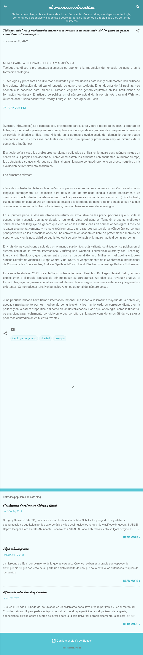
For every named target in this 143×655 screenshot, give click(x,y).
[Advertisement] (71, 456)
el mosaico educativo (71, 7)
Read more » (131, 537)
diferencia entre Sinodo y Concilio (24, 592)
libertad (45, 338)
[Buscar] (138, 7)
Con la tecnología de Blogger (71, 640)
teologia (60, 338)
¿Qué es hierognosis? (16, 549)
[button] (138, 31)
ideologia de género (24, 338)
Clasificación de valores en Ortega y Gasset (30, 505)
